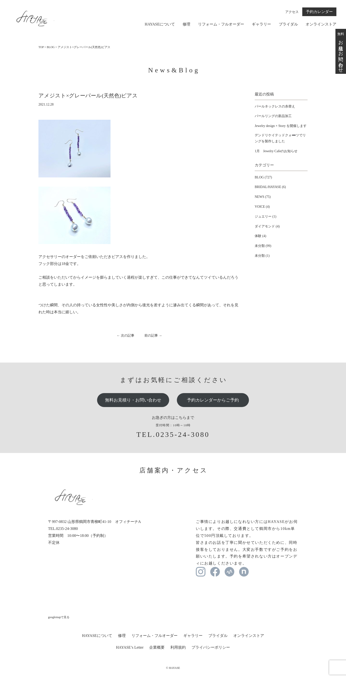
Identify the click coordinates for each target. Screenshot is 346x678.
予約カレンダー (319, 12)
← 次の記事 (126, 335)
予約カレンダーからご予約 (213, 400)
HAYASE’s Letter (130, 647)
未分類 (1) (262, 255)
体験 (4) (260, 236)
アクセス (292, 12)
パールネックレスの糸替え (275, 106)
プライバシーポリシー (211, 647)
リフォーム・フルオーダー (221, 24)
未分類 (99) (263, 246)
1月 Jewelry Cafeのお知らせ (276, 151)
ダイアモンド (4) (267, 226)
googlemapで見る (58, 617)
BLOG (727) (263, 177)
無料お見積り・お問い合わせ (133, 400)
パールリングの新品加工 (273, 116)
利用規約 (178, 647)
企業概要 (157, 647)
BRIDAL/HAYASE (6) (270, 187)
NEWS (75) (263, 197)
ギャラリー (261, 24)
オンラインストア (321, 24)
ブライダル (288, 24)
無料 (340, 51)
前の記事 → (153, 335)
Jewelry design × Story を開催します (281, 126)
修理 (186, 24)
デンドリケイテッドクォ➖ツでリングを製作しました (280, 138)
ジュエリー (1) (265, 216)
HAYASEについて (160, 24)
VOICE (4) (262, 206)
